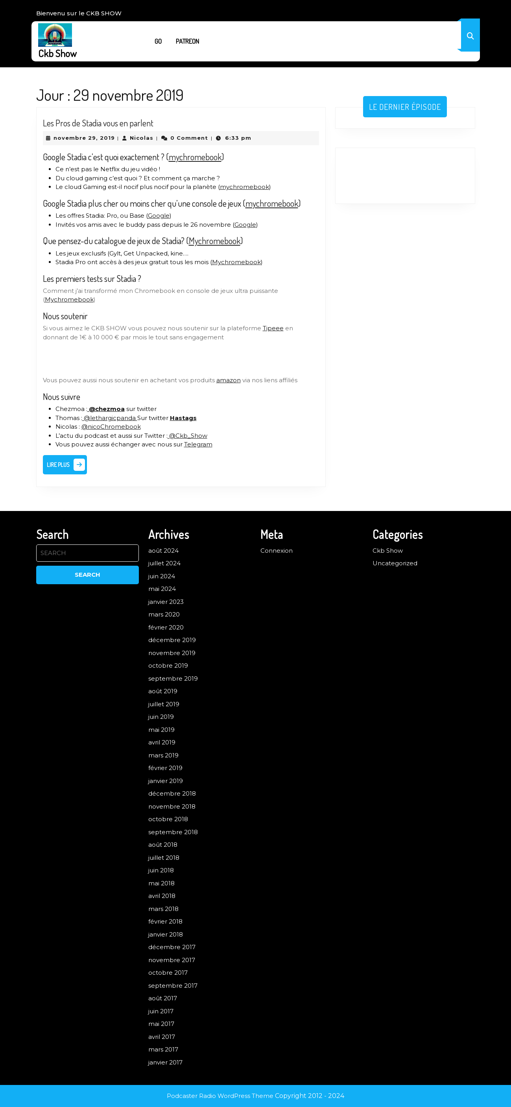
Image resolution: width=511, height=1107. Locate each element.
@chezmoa (106, 409)
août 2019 (162, 691)
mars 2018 (163, 909)
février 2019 (165, 768)
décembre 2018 (172, 793)
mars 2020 (164, 614)
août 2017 (162, 998)
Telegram (198, 444)
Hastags (183, 418)
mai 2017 (161, 1023)
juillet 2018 (163, 857)
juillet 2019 (163, 704)
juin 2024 (161, 576)
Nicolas (141, 138)
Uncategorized (395, 563)
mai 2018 (161, 883)
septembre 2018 (173, 832)
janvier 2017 (165, 1062)
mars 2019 (163, 755)
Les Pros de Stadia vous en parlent (98, 122)
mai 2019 (161, 729)
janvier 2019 (165, 781)
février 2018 (165, 921)
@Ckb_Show (187, 435)
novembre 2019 (172, 653)
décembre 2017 (172, 947)
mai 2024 (162, 588)
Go (158, 41)
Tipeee (273, 328)
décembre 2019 (172, 640)
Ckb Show (57, 53)
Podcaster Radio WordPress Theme (220, 1096)
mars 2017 (163, 1049)
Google (159, 215)
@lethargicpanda (109, 418)
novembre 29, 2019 (84, 138)
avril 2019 (161, 742)
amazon (228, 380)
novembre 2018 (172, 806)
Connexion (276, 550)
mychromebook (195, 156)
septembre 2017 (172, 985)
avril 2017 (161, 1036)
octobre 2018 (168, 819)
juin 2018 (161, 870)
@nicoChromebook (111, 426)
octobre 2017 (168, 972)
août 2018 (162, 844)
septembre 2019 (173, 678)
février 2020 (166, 627)
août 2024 (163, 550)
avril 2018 (161, 896)
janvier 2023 (166, 601)
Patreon (187, 41)
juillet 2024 (164, 563)
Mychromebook (214, 240)
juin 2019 (161, 716)
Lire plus (67, 466)
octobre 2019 (168, 665)
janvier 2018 (165, 934)
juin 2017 (160, 1011)
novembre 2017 (171, 960)
